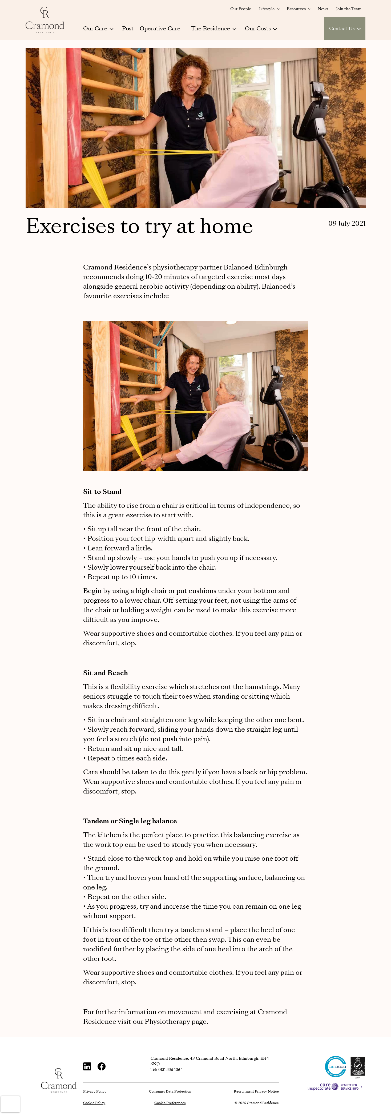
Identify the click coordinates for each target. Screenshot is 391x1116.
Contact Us (342, 28)
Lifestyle (267, 8)
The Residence (210, 29)
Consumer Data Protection (170, 1091)
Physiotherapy (167, 1021)
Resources (296, 8)
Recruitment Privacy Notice (256, 1091)
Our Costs (258, 29)
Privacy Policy (94, 1091)
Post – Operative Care (151, 29)
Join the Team (348, 8)
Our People (240, 8)
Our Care (95, 29)
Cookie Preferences (170, 1103)
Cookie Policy (94, 1103)
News (323, 8)
